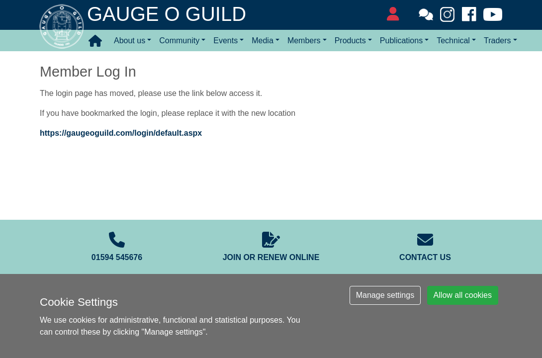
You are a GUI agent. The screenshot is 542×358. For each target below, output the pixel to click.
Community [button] (179, 40)
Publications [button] (401, 40)
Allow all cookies (463, 295)
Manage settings (385, 295)
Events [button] (225, 40)
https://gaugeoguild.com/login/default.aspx (121, 133)
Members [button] (304, 40)
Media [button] (262, 40)
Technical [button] (453, 40)
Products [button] (350, 40)
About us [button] (129, 40)
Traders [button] (497, 40)
